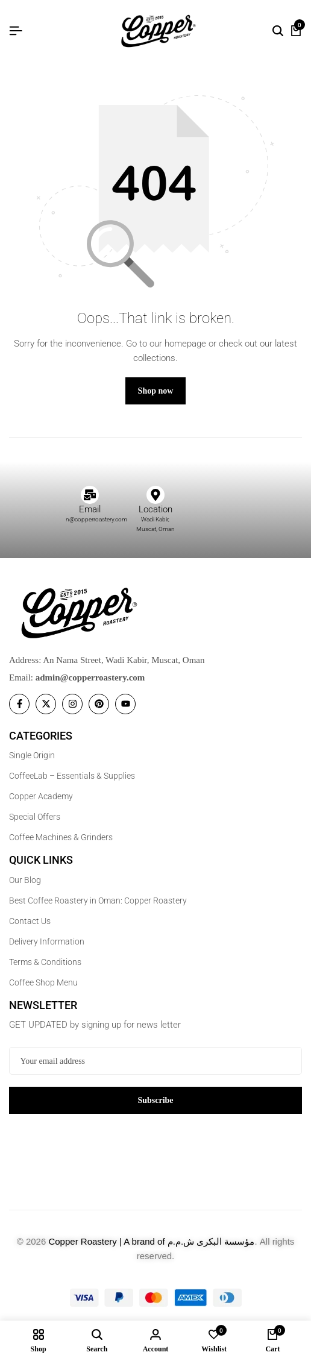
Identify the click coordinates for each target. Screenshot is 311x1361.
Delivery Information (46, 941)
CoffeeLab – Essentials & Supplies (72, 776)
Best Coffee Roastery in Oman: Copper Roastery (98, 900)
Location (155, 509)
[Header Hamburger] (15, 31)
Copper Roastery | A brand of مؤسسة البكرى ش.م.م (151, 1241)
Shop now (156, 390)
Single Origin (32, 755)
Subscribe (155, 1100)
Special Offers (34, 817)
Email (90, 509)
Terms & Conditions (45, 962)
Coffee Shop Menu (43, 982)
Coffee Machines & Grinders (61, 837)
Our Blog (25, 880)
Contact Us (30, 921)
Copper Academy (41, 796)
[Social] (19, 704)
